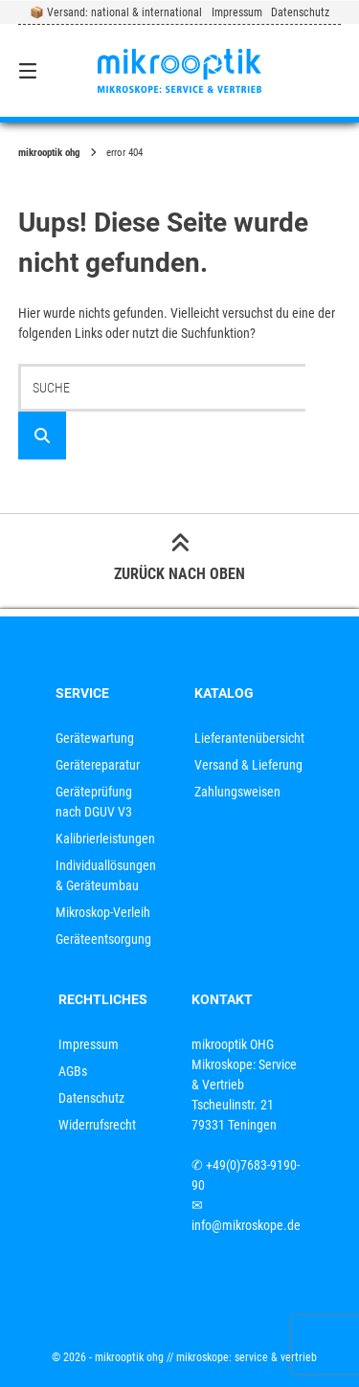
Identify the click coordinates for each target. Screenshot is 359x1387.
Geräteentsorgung (103, 939)
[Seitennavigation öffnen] (50, 71)
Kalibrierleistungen (105, 838)
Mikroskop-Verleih (103, 912)
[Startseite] (180, 71)
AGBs (72, 1071)
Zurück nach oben (179, 559)
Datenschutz (300, 12)
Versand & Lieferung (248, 764)
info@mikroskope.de (246, 1225)
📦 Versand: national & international (116, 12)
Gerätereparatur (98, 764)
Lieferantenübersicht (249, 738)
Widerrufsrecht (97, 1124)
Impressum (237, 12)
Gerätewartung (95, 738)
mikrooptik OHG (49, 152)
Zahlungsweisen (237, 791)
